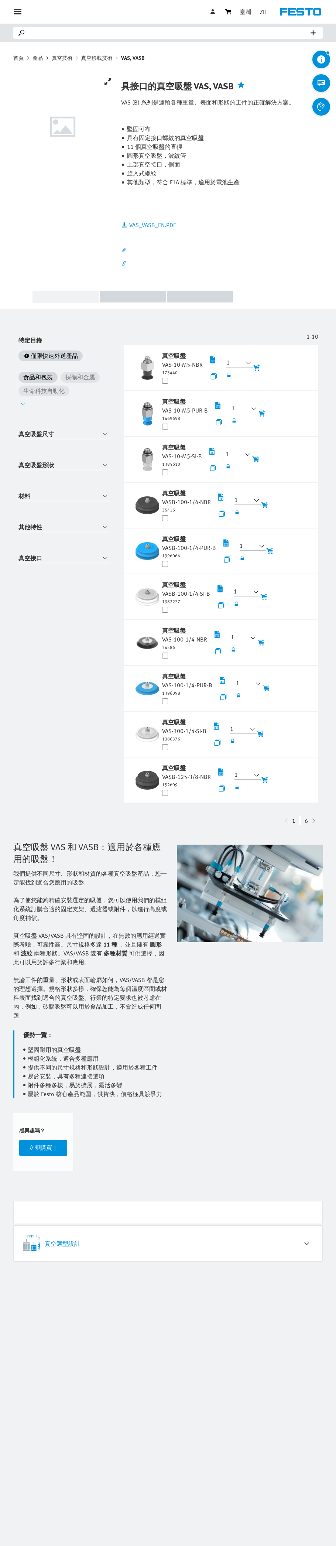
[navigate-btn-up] (313, 820)
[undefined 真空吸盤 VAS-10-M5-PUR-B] (185, 409)
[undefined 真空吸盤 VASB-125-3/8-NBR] (186, 775)
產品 (37, 58)
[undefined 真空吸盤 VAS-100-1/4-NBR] (184, 638)
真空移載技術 (96, 58)
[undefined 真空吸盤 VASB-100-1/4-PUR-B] (189, 546)
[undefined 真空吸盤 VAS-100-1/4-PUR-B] (187, 684)
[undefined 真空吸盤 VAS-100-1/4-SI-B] (184, 730)
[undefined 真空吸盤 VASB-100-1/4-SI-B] (186, 592)
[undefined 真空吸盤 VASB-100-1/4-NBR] (186, 501)
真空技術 (62, 58)
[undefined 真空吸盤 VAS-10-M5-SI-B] (182, 455)
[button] (261, 11)
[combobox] (64, 434)
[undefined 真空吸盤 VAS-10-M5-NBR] (182, 363)
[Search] (169, 32)
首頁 (18, 58)
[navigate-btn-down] (286, 820)
